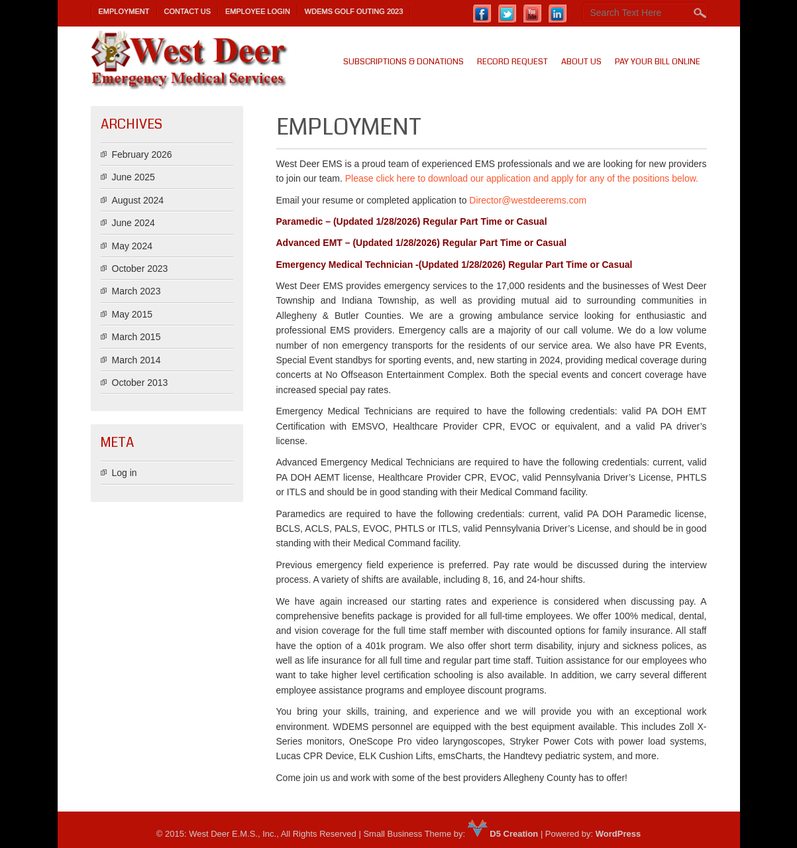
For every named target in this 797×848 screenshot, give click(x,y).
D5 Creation (503, 834)
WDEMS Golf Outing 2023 (354, 11)
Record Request (512, 62)
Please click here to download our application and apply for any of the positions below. (521, 178)
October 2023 (140, 268)
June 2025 (133, 177)
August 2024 (138, 200)
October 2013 (140, 382)
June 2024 (133, 222)
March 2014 (136, 360)
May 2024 (132, 246)
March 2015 (136, 337)
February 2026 (142, 154)
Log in (124, 472)
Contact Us (187, 11)
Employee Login (257, 11)
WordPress (618, 834)
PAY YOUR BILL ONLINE (657, 62)
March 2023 (136, 291)
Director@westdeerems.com (527, 200)
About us (581, 62)
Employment (124, 11)
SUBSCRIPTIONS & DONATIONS (403, 62)
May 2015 (132, 314)
